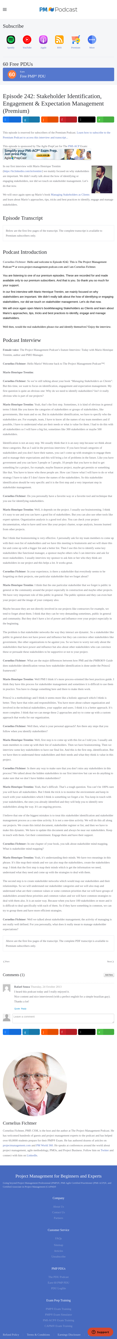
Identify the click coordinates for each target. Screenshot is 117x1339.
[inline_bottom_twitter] (86, 1032)
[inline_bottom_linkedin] (31, 1032)
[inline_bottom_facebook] (12, 1032)
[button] (5, 9)
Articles (58, 1250)
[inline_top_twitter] (86, 119)
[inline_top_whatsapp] (105, 119)
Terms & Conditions (38, 1334)
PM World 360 (44, 1145)
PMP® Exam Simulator (58, 1314)
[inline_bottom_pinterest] (68, 1032)
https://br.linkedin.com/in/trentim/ (23, 171)
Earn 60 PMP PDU (58, 1282)
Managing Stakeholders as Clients (70, 194)
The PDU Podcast (58, 1276)
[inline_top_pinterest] (68, 119)
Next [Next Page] (110, 961)
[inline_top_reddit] (49, 119)
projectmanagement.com (17, 1145)
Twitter (105, 1150)
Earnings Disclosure (69, 1334)
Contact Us (58, 1212)
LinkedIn (32, 1155)
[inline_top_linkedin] (31, 119)
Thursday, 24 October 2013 (46, 986)
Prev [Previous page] (6, 961)
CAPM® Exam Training (58, 1325)
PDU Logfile (58, 1288)
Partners (58, 1217)
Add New (109, 975)
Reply (23, 1009)
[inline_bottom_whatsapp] (105, 1032)
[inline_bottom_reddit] (49, 1032)
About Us (58, 1206)
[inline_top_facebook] (12, 119)
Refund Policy (11, 1334)
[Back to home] (58, 9)
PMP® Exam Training (58, 1308)
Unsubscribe (59, 1256)
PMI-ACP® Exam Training (58, 1320)
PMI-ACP (73, 146)
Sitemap (58, 1245)
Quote (17, 1009)
